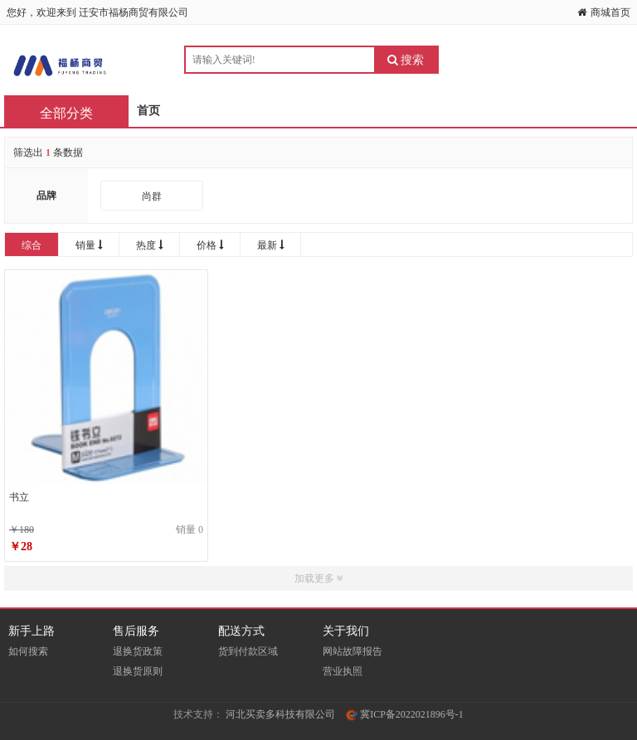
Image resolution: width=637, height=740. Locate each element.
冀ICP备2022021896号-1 (405, 714)
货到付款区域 (248, 651)
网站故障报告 (352, 651)
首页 (148, 110)
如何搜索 (28, 651)
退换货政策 (138, 651)
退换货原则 (138, 671)
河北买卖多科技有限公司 (280, 714)
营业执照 (342, 671)
